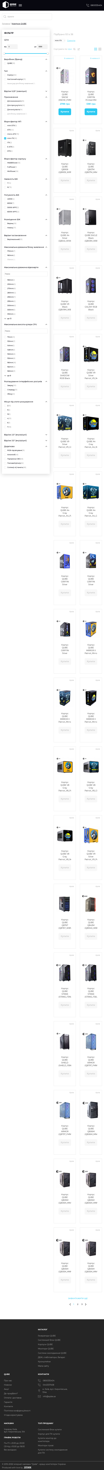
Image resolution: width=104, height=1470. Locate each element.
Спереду (10, 390)
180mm (9, 255)
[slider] (4, 53)
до (35, 47)
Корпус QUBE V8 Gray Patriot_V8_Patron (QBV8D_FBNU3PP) (65, 786)
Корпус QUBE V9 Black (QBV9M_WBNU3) (65, 305)
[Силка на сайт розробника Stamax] (27, 1468)
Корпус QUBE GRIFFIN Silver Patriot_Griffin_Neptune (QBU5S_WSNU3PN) (65, 649)
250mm (10, 284)
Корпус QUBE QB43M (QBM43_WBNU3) (91, 924)
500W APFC (11, 207)
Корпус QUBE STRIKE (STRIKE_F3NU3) (65, 992)
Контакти (8, 1406)
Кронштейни (44, 1361)
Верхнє (10, 223)
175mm (9, 260)
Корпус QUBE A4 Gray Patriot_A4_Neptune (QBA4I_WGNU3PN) (91, 443)
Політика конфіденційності (17, 1410)
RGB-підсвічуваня (14, 450)
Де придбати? (11, 1393)
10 (7, 414)
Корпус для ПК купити (49, 1434)
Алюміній (11, 455)
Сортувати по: (60, 49)
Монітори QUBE (46, 1348)
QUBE (9, 63)
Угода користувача (13, 1415)
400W (9, 199)
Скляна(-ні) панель (15, 467)
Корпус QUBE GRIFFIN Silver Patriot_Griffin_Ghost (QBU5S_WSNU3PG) (91, 580)
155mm (9, 358)
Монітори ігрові (46, 1445)
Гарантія (8, 1402)
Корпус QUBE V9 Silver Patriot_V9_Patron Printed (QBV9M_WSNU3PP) (91, 855)
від (5, 47)
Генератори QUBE (47, 1336)
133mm (9, 341)
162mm (9, 367)
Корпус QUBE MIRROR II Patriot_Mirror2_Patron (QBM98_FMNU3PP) (91, 649)
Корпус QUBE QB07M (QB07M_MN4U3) (91, 168)
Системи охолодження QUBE (52, 1353)
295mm (10, 301)
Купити (65, 111)
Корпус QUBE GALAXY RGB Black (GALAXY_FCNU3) (91, 305)
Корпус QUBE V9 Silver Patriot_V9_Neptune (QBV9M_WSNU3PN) (91, 374)
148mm (9, 350)
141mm (9, 346)
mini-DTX (10, 126)
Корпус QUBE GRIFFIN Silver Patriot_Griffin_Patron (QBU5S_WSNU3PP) (65, 580)
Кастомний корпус (15, 79)
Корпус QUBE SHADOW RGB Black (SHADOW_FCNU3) (65, 374)
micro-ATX (11, 134)
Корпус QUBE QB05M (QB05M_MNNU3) (65, 1267)
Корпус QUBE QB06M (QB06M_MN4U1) (91, 1130)
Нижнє (10, 228)
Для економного (14, 101)
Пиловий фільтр (14, 463)
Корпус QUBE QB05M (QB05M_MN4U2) (65, 1198)
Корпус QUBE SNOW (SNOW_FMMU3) (65, 95)
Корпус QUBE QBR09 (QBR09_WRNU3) (65, 168)
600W (9, 203)
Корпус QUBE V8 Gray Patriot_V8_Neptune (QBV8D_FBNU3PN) (65, 855)
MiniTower (11, 171)
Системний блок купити (50, 1429)
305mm (9, 310)
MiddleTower (12, 163)
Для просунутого (14, 105)
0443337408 (46, 1385)
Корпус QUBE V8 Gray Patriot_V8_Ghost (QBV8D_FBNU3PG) (91, 786)
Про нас (8, 1380)
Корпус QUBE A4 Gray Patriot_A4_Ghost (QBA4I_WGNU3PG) (91, 511)
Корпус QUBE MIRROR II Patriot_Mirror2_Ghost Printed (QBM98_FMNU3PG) (65, 717)
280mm (10, 293)
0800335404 (94, 5)
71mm (9, 337)
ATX (9, 130)
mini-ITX (10, 138)
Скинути (71, 40)
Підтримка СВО (13, 459)
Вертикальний (13, 239)
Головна (6, 23)
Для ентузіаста (13, 110)
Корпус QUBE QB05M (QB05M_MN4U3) (91, 1267)
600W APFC (11, 212)
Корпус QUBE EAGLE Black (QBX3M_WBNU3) (91, 236)
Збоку (9, 394)
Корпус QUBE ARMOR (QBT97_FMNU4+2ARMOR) (65, 1130)
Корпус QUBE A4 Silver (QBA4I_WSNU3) (65, 236)
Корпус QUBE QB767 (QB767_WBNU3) (65, 924)
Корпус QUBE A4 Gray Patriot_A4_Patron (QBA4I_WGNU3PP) (65, 511)
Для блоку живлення (15, 114)
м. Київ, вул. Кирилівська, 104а (52, 1390)
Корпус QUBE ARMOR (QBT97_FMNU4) (91, 1061)
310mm (9, 314)
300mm (10, 305)
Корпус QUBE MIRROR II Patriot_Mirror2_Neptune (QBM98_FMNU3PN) (91, 717)
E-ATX (9, 147)
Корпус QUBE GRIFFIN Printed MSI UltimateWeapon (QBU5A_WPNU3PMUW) (91, 95)
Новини (8, 1385)
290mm (10, 297)
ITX (8, 143)
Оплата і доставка (12, 1398)
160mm (10, 363)
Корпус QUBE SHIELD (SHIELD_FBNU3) (65, 1061)
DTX (8, 151)
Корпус (10, 75)
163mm (9, 371)
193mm (9, 280)
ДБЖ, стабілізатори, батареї (51, 1357)
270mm (10, 288)
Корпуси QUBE (45, 1344)
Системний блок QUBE (49, 1340)
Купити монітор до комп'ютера (47, 1439)
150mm (9, 354)
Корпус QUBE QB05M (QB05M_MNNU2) (91, 1198)
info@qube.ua (47, 1396)
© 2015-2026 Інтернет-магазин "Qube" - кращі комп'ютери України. (34, 1464)
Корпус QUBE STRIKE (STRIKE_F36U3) (91, 992)
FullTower (10, 167)
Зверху (10, 385)
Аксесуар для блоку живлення (19, 83)
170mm (9, 251)
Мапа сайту (43, 1366)
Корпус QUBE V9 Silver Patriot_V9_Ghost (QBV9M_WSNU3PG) (65, 443)
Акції (6, 1389)
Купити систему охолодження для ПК (52, 1451)
